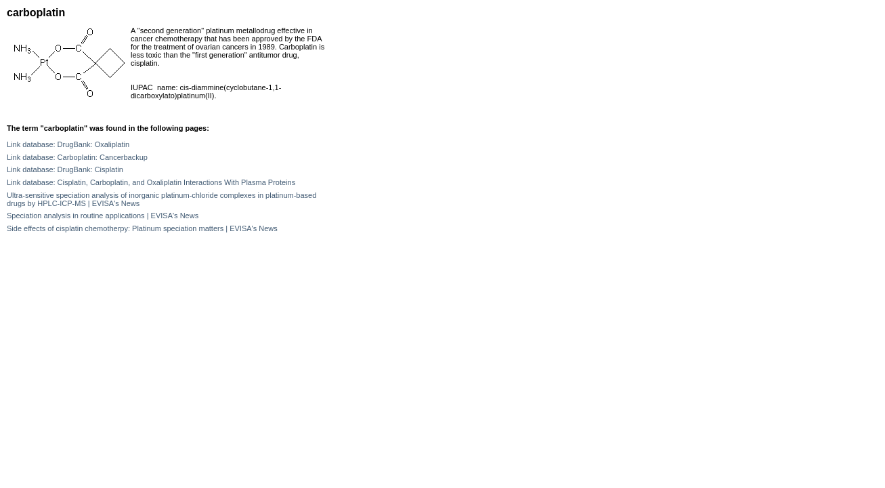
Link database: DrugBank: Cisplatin (65, 169)
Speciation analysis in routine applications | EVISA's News (102, 215)
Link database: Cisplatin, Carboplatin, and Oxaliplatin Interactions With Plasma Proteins (151, 182)
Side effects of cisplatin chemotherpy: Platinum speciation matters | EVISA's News (142, 228)
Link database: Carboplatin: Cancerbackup (77, 157)
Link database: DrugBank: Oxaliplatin (68, 144)
